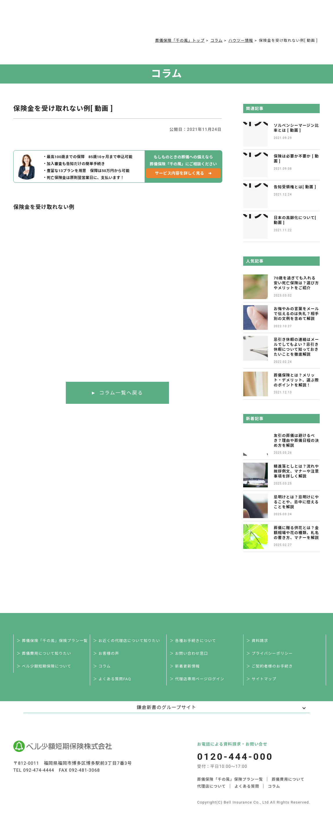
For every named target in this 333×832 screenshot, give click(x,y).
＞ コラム (102, 666)
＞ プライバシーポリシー (269, 653)
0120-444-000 (254, 22)
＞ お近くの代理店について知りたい (126, 641)
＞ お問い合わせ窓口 (189, 653)
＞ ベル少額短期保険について (44, 666)
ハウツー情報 (240, 40)
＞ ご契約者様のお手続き (269, 666)
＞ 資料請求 (257, 641)
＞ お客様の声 (106, 653)
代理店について (211, 786)
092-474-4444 (38, 770)
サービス (71, 20)
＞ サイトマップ (261, 679)
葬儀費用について (106, 20)
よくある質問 (142, 20)
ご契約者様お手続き (197, 20)
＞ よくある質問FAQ (112, 679)
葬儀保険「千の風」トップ (179, 40)
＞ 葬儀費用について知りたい (44, 653)
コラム (166, 20)
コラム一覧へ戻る (121, 393)
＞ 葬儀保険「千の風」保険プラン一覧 (52, 641)
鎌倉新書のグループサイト (166, 707)
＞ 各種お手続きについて (193, 641)
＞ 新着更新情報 (185, 666)
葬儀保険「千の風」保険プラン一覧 (230, 779)
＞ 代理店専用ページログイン (197, 679)
